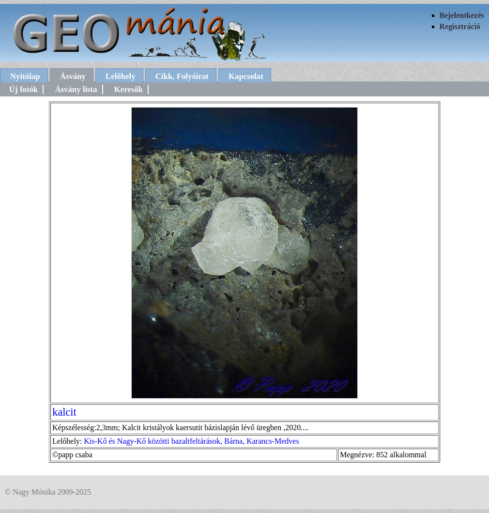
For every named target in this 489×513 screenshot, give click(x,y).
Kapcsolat (246, 76)
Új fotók (23, 89)
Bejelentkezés (462, 15)
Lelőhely (121, 76)
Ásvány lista (76, 89)
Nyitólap (25, 76)
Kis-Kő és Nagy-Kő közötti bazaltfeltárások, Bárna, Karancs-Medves (191, 441)
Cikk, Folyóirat (182, 76)
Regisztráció (460, 26)
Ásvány (73, 76)
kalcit (64, 412)
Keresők (128, 89)
